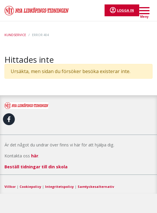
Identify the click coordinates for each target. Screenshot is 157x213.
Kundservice (15, 35)
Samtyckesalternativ (96, 186)
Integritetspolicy (59, 186)
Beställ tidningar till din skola (36, 167)
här (34, 156)
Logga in (125, 10)
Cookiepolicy (30, 186)
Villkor (10, 186)
